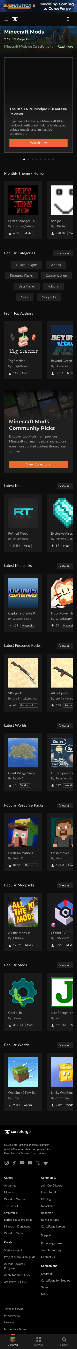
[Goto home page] (14, 19)
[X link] (37, 1162)
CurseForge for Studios (55, 1280)
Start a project (13, 1250)
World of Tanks (13, 1233)
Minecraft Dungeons (17, 1226)
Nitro (44, 1294)
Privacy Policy (12, 1315)
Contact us (48, 1257)
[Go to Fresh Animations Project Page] (23, 842)
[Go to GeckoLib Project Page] (23, 1002)
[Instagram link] (6, 1162)
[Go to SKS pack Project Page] (23, 683)
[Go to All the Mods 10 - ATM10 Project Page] (23, 922)
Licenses (9, 1322)
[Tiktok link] (14, 1162)
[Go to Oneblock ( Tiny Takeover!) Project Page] (23, 1082)
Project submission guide (19, 1257)
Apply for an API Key (17, 1275)
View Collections (38, 464)
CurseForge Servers (53, 1226)
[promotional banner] (38, 6)
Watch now (38, 142)
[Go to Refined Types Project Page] (23, 523)
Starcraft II (11, 1213)
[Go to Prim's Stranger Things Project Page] (23, 210)
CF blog (46, 1199)
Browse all (62, 253)
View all (64, 486)
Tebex (44, 1287)
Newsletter (48, 1206)
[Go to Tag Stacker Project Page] (23, 350)
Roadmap (47, 1213)
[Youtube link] (22, 1162)
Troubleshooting (51, 1250)
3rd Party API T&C (15, 1281)
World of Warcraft (16, 1199)
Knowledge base (51, 1243)
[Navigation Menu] (6, 19)
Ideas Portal (48, 1192)
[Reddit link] (45, 1162)
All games (10, 1185)
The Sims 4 (11, 1206)
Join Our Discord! (52, 1185)
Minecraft (10, 1192)
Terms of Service (14, 1309)
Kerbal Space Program (18, 1219)
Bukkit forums (50, 1219)
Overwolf (47, 1273)
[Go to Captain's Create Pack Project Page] (23, 603)
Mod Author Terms (15, 1329)
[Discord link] (30, 1162)
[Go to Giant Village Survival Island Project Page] (23, 762)
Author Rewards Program (14, 1266)
